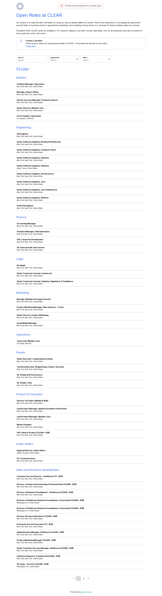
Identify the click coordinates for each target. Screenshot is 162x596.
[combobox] (50, 60)
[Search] (31, 60)
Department (54, 57)
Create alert (31, 46)
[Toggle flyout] (77, 59)
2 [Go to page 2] (83, 578)
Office (85, 57)
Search (21, 57)
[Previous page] (73, 579)
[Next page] (88, 579)
